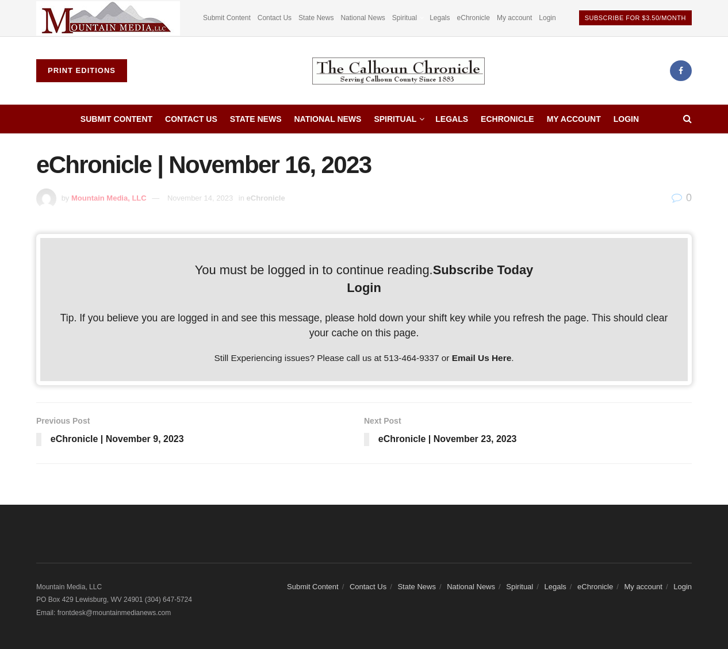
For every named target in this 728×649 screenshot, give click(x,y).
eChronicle (473, 18)
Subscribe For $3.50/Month (635, 17)
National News (362, 18)
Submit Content (227, 18)
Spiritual (404, 18)
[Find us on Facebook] (681, 70)
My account (514, 18)
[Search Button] (687, 119)
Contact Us (275, 18)
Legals (440, 18)
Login (547, 18)
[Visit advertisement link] (108, 18)
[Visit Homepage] (398, 71)
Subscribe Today (483, 270)
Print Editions (82, 70)
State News (316, 18)
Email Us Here (482, 358)
